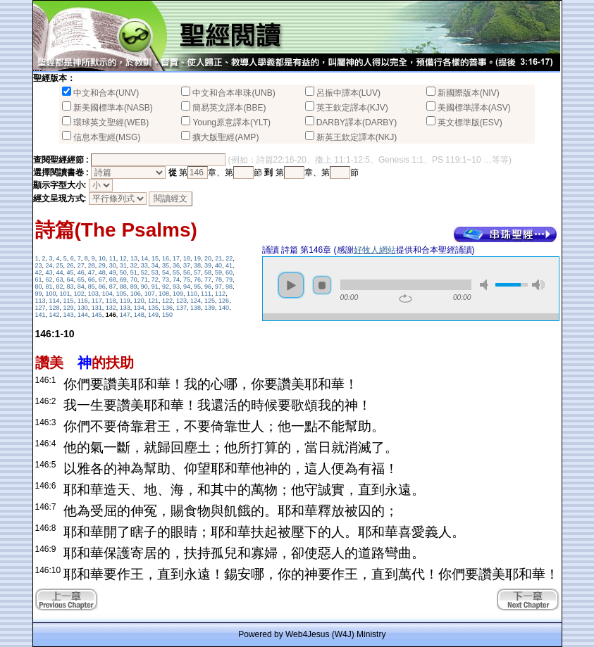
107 (149, 293)
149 (153, 314)
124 (195, 300)
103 (93, 293)
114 (54, 300)
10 (102, 258)
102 (79, 293)
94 (186, 286)
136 (167, 307)
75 (186, 279)
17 (176, 258)
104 (107, 293)
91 (155, 286)
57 (197, 272)
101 (65, 293)
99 (38, 293)
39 (207, 265)
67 (102, 279)
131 (97, 307)
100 (51, 293)
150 (167, 314)
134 (139, 307)
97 (218, 286)
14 (144, 258)
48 (102, 272)
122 (167, 300)
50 (123, 272)
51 (133, 272)
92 (165, 286)
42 (38, 272)
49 (112, 272)
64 (70, 279)
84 (81, 286)
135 (153, 307)
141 (40, 314)
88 (123, 286)
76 (197, 279)
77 (207, 279)
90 (144, 286)
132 (111, 307)
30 (112, 265)
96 (207, 286)
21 (218, 258)
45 (70, 272)
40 (218, 265)
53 (155, 272)
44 (59, 272)
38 (197, 265)
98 (229, 286)
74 (176, 279)
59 (218, 272)
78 (218, 279)
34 (155, 265)
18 (186, 258)
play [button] (291, 285)
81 (49, 286)
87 (112, 286)
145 (97, 314)
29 (102, 265)
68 (112, 279)
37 (186, 265)
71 (144, 279)
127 (40, 307)
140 (223, 307)
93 (176, 286)
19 (197, 258)
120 (139, 300)
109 (178, 293)
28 (91, 265)
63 (59, 279)
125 (209, 300)
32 (133, 265)
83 (70, 286)
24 (49, 265)
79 (229, 279)
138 (195, 307)
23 (38, 265)
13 (133, 258)
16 (165, 258)
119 (125, 300)
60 (229, 272)
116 (83, 300)
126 (223, 300)
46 (81, 272)
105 (121, 293)
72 (155, 279)
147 (125, 314)
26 (70, 265)
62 (49, 279)
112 (220, 293)
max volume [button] (538, 284)
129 (68, 307)
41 (229, 265)
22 (229, 258)
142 (54, 314)
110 (192, 293)
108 (164, 293)
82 (59, 286)
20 (207, 258)
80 (38, 286)
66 (91, 279)
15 (155, 258)
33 (144, 265)
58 (207, 272)
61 (38, 279)
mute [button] (486, 284)
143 (68, 314)
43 (49, 272)
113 (40, 300)
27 (81, 265)
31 (123, 265)
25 (59, 265)
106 (135, 293)
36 (176, 265)
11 (112, 258)
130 (83, 307)
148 (139, 314)
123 (181, 300)
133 (125, 307)
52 (144, 272)
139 (209, 307)
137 (181, 307)
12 (123, 258)
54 (165, 272)
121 (153, 300)
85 (91, 286)
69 (123, 279)
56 (186, 272)
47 (91, 272)
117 (97, 300)
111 (206, 293)
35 (165, 265)
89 (133, 286)
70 (133, 279)
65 (81, 279)
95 (197, 286)
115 (68, 300)
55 (176, 272)
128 (54, 307)
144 (83, 314)
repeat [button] (405, 298)
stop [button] (322, 285)
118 (111, 300)
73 (165, 279)
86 (102, 286)
